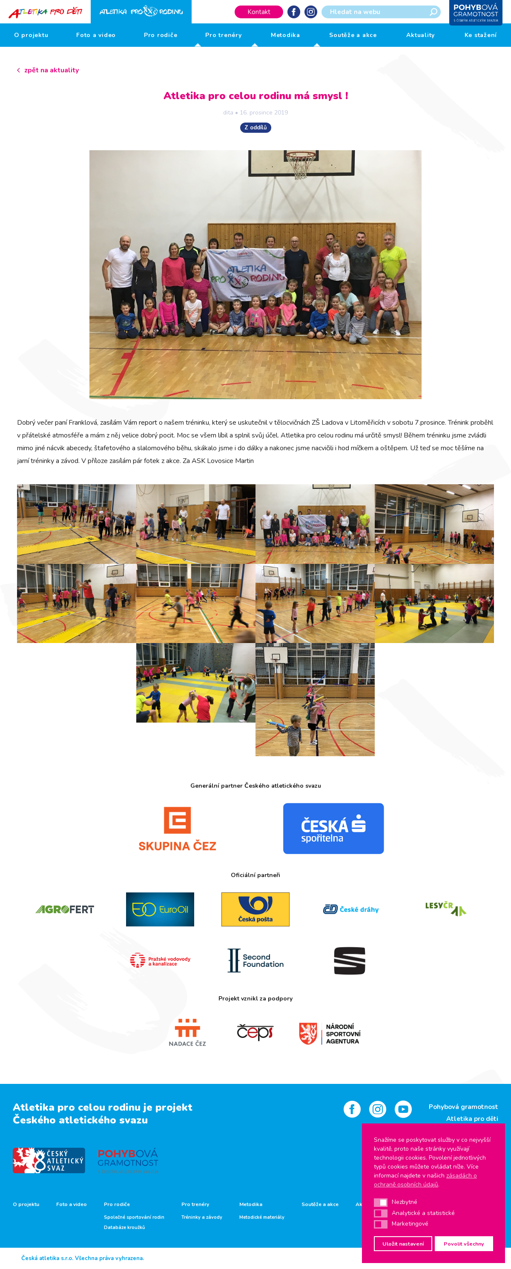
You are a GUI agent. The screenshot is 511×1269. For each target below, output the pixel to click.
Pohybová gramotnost (463, 1107)
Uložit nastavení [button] (403, 1243)
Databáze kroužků (124, 1228)
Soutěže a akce (353, 35)
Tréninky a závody (201, 1217)
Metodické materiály (261, 1217)
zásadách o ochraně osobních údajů (425, 1180)
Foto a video (96, 35)
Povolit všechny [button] (464, 1243)
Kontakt (258, 12)
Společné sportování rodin (134, 1217)
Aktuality (420, 35)
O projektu (31, 35)
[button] (381, 1202)
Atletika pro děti (472, 1119)
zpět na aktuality (51, 70)
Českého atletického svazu (80, 1120)
